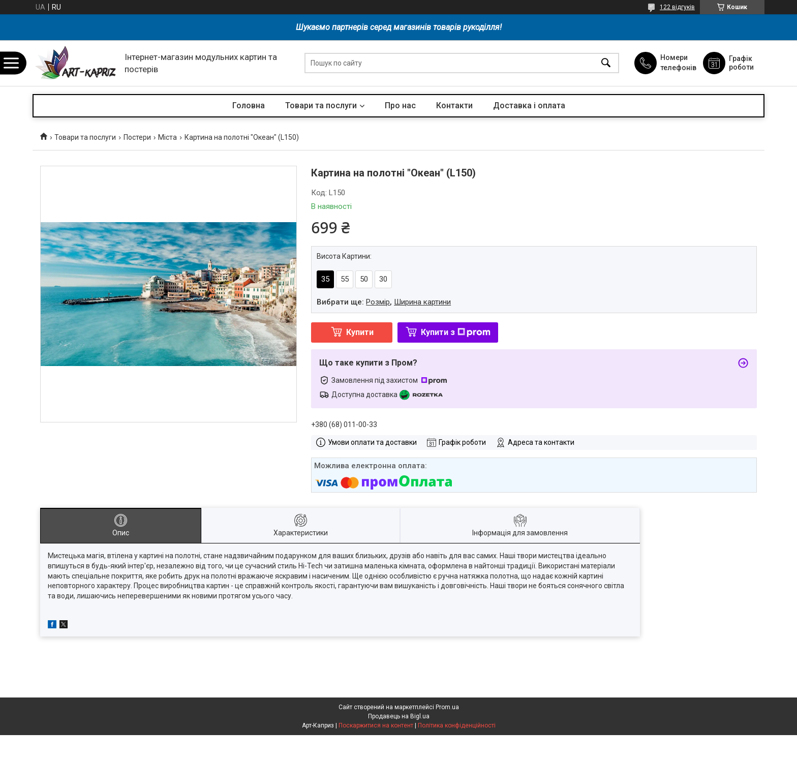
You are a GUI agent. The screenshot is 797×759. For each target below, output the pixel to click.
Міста (167, 137)
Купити (360, 332)
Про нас (400, 105)
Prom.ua (447, 707)
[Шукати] (606, 63)
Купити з (456, 332)
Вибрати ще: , (384, 302)
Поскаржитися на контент (376, 725)
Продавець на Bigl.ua (399, 716)
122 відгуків (677, 7)
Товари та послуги (321, 105)
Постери (137, 137)
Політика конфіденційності (457, 725)
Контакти (454, 105)
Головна (248, 105)
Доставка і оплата (529, 105)
